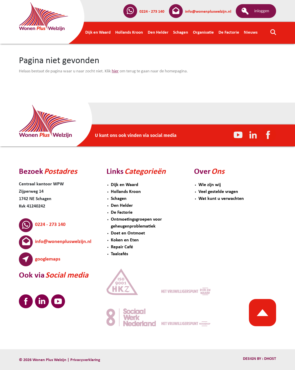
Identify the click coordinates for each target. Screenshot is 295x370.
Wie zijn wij (209, 185)
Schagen (119, 198)
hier (115, 71)
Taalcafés (119, 254)
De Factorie (122, 212)
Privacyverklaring (85, 360)
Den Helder (122, 205)
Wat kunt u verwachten (221, 198)
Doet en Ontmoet (128, 233)
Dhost (269, 359)
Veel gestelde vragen (218, 191)
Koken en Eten (125, 240)
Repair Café (122, 247)
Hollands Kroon (126, 191)
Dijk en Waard (124, 185)
